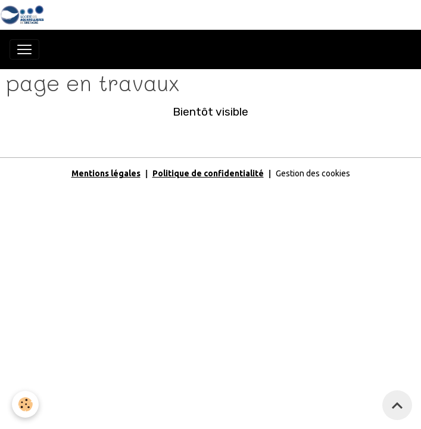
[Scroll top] (397, 405)
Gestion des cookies (313, 173)
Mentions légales (106, 173)
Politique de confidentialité (208, 173)
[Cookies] (25, 404)
